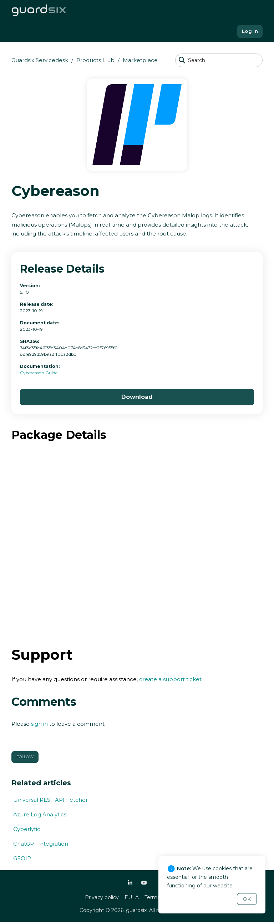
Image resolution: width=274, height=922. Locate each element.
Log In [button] (250, 31)
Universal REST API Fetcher (50, 799)
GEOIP (22, 858)
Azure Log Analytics (39, 814)
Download (137, 397)
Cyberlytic (26, 829)
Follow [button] (25, 756)
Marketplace (140, 60)
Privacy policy (102, 897)
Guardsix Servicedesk (39, 60)
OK (247, 899)
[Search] (219, 60)
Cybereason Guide (38, 372)
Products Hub (95, 60)
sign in (39, 723)
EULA (132, 897)
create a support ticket (170, 679)
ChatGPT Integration (40, 843)
